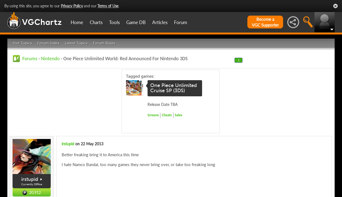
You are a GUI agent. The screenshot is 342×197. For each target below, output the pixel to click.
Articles (159, 22)
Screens (153, 115)
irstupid (29, 179)
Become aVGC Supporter (265, 22)
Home (77, 22)
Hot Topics (22, 43)
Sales (178, 115)
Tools (114, 22)
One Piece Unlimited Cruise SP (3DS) (173, 88)
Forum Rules (104, 43)
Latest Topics (76, 43)
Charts (96, 22)
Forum (180, 22)
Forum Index (48, 43)
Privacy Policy (72, 6)
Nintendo (50, 59)
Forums (29, 59)
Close (335, 6)
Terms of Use (107, 6)
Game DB (136, 22)
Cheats (167, 115)
